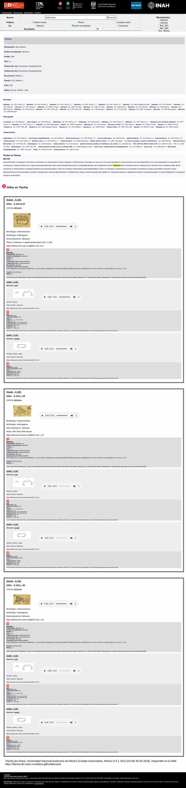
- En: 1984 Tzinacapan (140, 109)
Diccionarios (18, 13)
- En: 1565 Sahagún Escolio (136, 104)
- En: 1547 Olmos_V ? (61, 104)
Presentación (7, 13)
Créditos (37, 13)
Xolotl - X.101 (13, 199)
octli (16, 285)
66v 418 (6, 159)
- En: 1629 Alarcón (159, 107)
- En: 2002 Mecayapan (164, 109)
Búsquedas (28, 13)
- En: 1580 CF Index (48, 107)
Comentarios (38, 783)
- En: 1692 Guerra (24, 109)
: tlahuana (17, 208)
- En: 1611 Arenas (138, 107)
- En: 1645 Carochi (167, 127)
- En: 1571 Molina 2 (25, 107)
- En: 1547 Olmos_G (14, 104)
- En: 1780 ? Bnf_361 (47, 109)
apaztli (16, 339)
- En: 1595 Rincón (116, 107)
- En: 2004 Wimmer (148, 141)
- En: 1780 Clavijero (94, 109)
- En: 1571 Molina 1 (161, 104)
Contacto (7, 774)
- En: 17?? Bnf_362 (116, 109)
